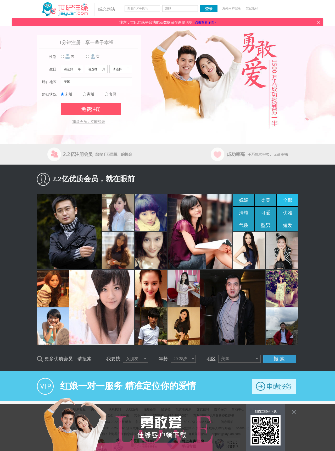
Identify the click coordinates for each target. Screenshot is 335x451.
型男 (265, 225)
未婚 (68, 94)
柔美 (265, 200)
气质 (243, 225)
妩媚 (243, 200)
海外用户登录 (231, 8)
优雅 (287, 212)
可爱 (265, 212)
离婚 (90, 94)
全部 (287, 200)
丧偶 (112, 94)
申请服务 (274, 386)
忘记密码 (252, 8)
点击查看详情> (205, 22)
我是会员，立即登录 (88, 122)
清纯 (243, 212)
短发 (287, 225)
